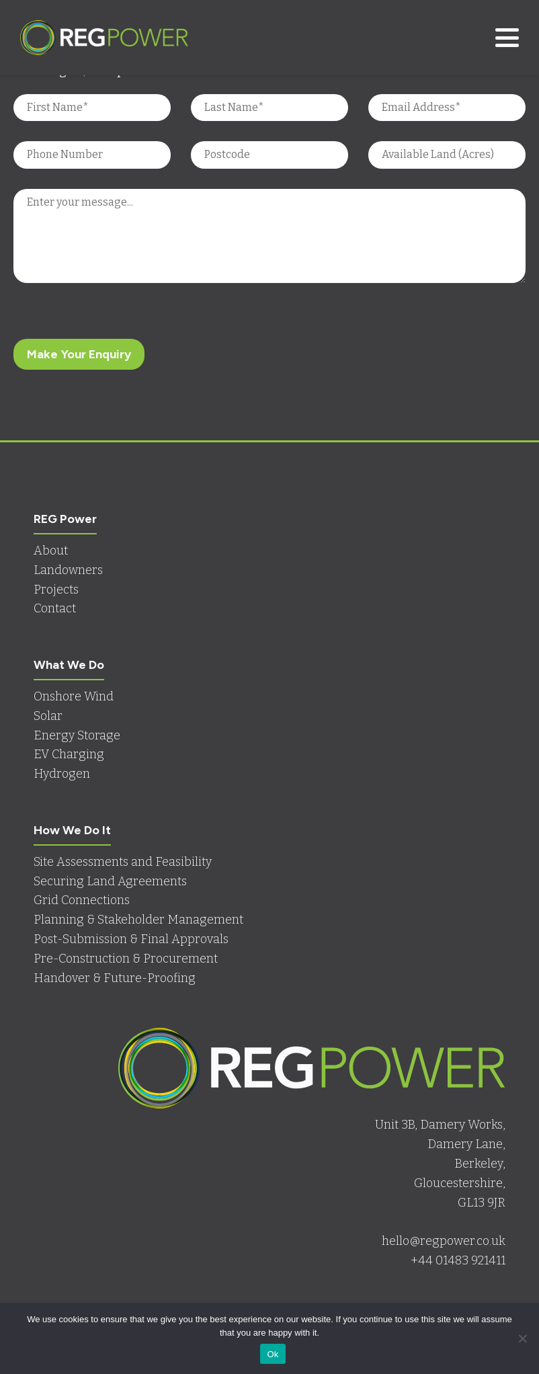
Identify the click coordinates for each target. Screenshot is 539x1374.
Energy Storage (77, 735)
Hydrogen (62, 773)
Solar (48, 716)
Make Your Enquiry (79, 354)
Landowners (68, 570)
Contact (55, 608)
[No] (522, 1338)
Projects (56, 589)
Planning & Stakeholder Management (138, 919)
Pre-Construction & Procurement (126, 958)
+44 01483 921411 (458, 1260)
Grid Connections (82, 900)
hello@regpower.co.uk (443, 1241)
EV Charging (69, 754)
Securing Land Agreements (110, 881)
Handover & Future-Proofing (115, 978)
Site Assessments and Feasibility (123, 861)
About (51, 550)
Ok (272, 1354)
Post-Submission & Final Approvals (131, 939)
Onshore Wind (74, 696)
